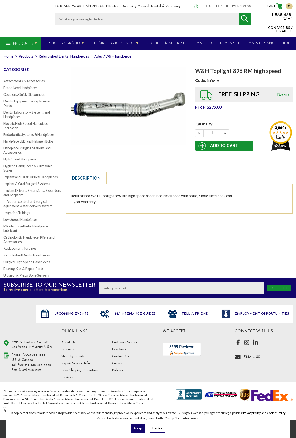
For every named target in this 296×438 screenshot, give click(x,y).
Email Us (252, 357)
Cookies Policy (276, 413)
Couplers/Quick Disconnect (24, 94)
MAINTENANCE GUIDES (270, 43)
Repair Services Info (113, 43)
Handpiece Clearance (217, 43)
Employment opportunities (261, 314)
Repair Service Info (75, 363)
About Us (68, 342)
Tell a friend (194, 314)
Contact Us (120, 356)
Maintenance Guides (135, 314)
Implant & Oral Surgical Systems (26, 184)
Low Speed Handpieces (20, 219)
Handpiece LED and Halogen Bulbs (28, 141)
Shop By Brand (64, 43)
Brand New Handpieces (20, 88)
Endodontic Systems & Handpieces (29, 135)
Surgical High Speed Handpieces (26, 262)
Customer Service (125, 342)
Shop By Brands (72, 356)
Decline (157, 428)
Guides (117, 363)
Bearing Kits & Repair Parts (23, 269)
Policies (117, 370)
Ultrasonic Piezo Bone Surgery (26, 275)
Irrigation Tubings (16, 213)
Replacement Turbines (20, 248)
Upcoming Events (71, 314)
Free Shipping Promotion (79, 370)
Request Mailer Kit (166, 43)
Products (23, 44)
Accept (138, 428)
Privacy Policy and (255, 413)
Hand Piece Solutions (16, 318)
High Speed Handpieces (20, 159)
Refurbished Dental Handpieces (26, 255)
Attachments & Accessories (24, 81)
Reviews (67, 377)
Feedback (119, 349)
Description (86, 178)
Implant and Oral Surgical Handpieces (30, 177)
